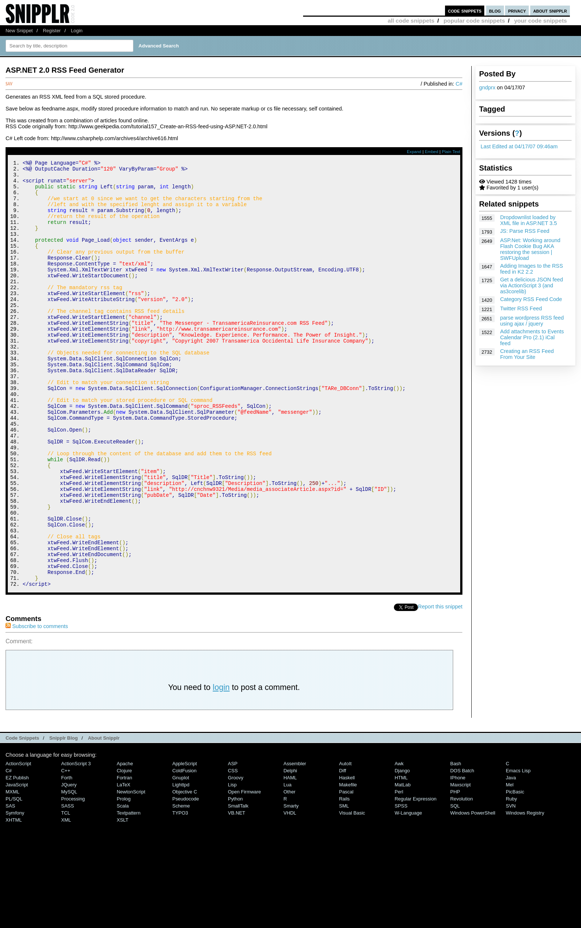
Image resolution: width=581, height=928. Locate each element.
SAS (10, 886)
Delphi (290, 850)
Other (289, 872)
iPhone (457, 858)
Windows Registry (525, 893)
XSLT (122, 900)
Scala (123, 886)
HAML (290, 858)
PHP (455, 872)
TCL (65, 893)
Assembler (294, 843)
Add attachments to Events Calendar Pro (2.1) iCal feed (532, 337)
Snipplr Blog (63, 818)
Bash (455, 843)
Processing (73, 879)
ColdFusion (184, 850)
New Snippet (19, 30)
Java (511, 858)
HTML (401, 858)
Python (235, 879)
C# (459, 84)
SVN (511, 886)
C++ (65, 850)
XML (66, 900)
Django (402, 850)
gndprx (487, 87)
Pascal (346, 872)
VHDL (289, 893)
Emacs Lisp (518, 850)
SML (344, 886)
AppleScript (184, 843)
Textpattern (128, 893)
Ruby (511, 879)
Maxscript (460, 865)
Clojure (124, 850)
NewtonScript (131, 872)
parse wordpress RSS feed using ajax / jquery (532, 321)
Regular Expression (415, 879)
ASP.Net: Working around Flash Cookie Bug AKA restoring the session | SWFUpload (530, 249)
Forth (66, 858)
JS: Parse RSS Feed (525, 231)
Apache (125, 843)
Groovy (235, 858)
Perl (399, 872)
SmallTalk (238, 886)
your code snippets (540, 20)
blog (495, 10)
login (221, 767)
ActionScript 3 (76, 843)
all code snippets (411, 20)
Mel (510, 865)
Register (52, 30)
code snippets (465, 10)
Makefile (348, 865)
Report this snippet (440, 687)
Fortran (124, 858)
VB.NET (236, 893)
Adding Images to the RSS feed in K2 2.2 (531, 269)
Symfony (15, 893)
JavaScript (17, 865)
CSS (233, 850)
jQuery (69, 865)
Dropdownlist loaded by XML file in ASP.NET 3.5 (528, 220)
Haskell (347, 858)
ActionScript (18, 843)
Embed (431, 151)
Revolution (461, 879)
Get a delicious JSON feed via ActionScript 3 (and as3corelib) (531, 285)
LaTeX (123, 865)
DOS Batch (462, 850)
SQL (455, 886)
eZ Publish (17, 858)
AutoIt (345, 843)
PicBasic (515, 872)
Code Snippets (22, 818)
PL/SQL (14, 879)
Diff (342, 850)
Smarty (291, 886)
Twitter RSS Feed (521, 308)
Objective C (184, 872)
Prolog (123, 879)
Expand (414, 151)
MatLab (403, 865)
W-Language (408, 893)
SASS (67, 886)
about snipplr (550, 10)
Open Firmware (244, 872)
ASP (233, 843)
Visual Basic (352, 893)
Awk (399, 843)
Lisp (232, 865)
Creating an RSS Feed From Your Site (527, 354)
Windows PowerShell (472, 893)
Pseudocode (185, 879)
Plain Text (451, 151)
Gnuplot (180, 858)
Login (77, 30)
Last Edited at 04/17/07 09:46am (519, 146)
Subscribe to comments (37, 706)
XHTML (14, 900)
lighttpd (180, 865)
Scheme (181, 886)
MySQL (69, 872)
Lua (287, 865)
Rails (344, 879)
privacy (517, 10)
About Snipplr (104, 818)
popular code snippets (474, 20)
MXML (12, 872)
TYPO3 (180, 893)
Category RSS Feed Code (531, 299)
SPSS (401, 886)
